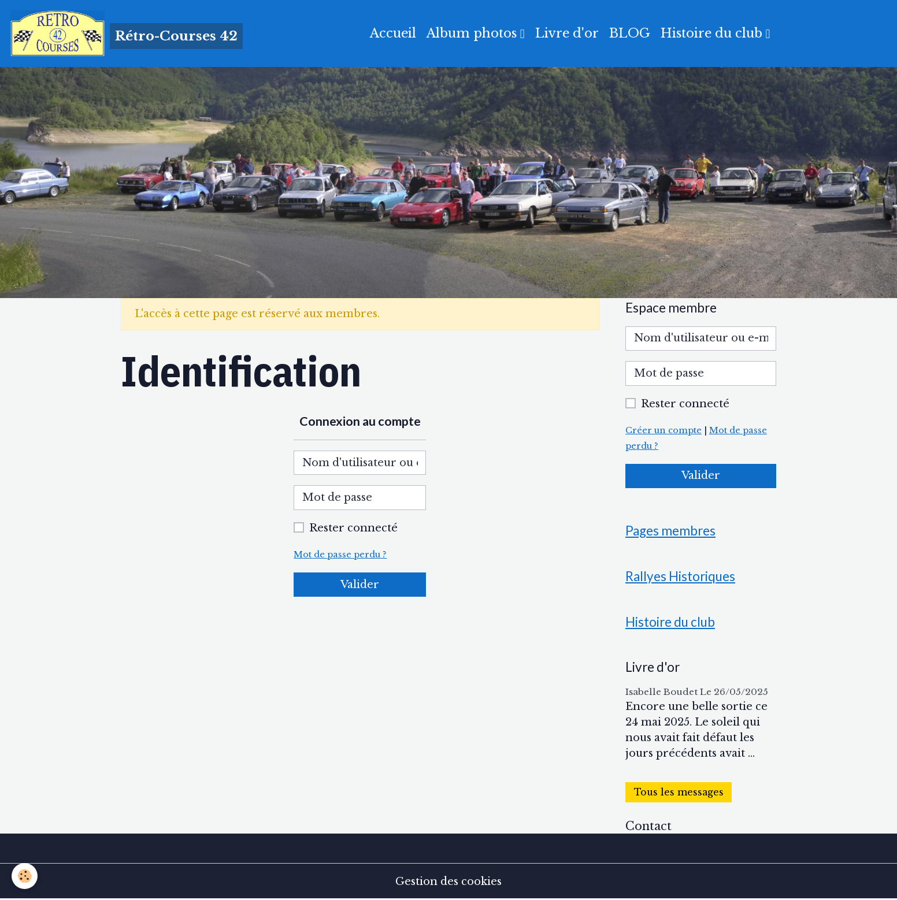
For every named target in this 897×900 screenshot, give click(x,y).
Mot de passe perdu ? (340, 554)
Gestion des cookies (448, 881)
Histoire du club (713, 33)
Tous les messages (679, 792)
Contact (648, 826)
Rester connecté (353, 528)
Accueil (393, 33)
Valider (359, 584)
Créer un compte (663, 430)
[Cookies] (25, 876)
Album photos (473, 33)
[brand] (126, 33)
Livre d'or (567, 33)
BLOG (629, 33)
